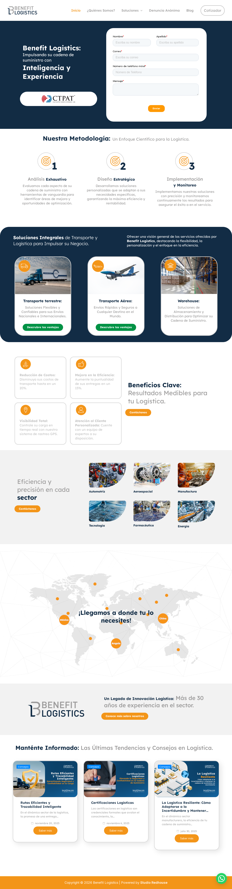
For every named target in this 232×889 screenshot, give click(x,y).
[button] (221, 878)
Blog (190, 10)
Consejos (23, 783)
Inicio (75, 10)
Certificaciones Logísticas (112, 819)
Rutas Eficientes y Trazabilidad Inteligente (40, 821)
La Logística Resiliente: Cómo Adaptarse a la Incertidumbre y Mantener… (186, 823)
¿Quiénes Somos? (101, 10)
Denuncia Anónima (164, 10)
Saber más (45, 847)
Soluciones (131, 10)
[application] (140, 10)
